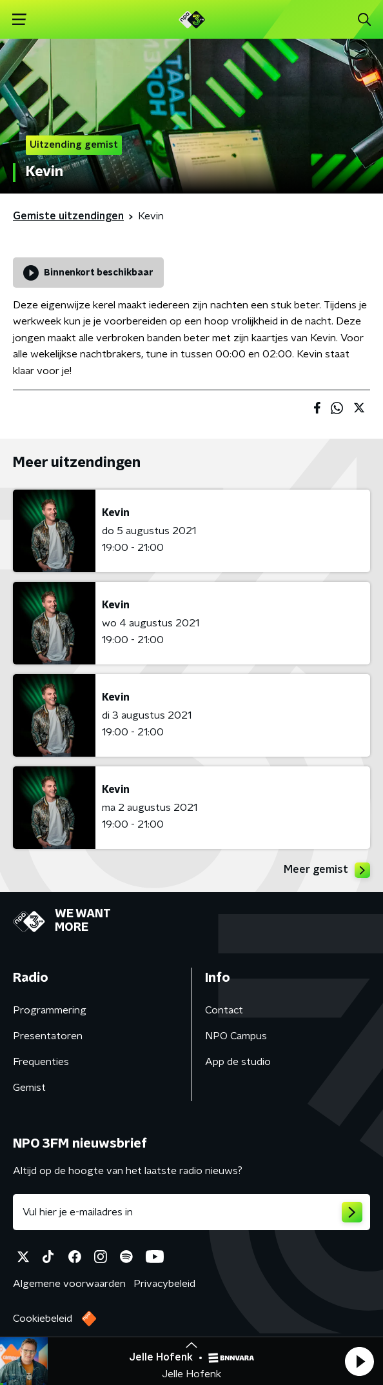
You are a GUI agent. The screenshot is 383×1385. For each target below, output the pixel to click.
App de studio (238, 1062)
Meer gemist (327, 870)
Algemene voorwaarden (69, 1284)
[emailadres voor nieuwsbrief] (191, 1212)
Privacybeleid (164, 1284)
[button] (359, 1361)
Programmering (49, 1010)
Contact (224, 1010)
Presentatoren (48, 1036)
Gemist (29, 1087)
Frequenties (41, 1062)
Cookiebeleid (42, 1318)
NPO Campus (236, 1036)
